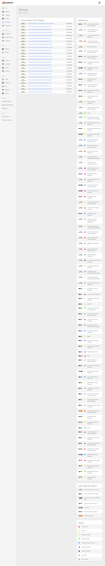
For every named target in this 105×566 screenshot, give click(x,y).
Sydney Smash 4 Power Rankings (88, 346)
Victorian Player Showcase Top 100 (87, 163)
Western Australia (84, 547)
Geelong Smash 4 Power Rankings (89, 438)
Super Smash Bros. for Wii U (88, 493)
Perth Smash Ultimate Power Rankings (88, 168)
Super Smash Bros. (86, 515)
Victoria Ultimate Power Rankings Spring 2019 (39, 83)
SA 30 (84, 113)
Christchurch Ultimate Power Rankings (88, 30)
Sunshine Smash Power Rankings (88, 266)
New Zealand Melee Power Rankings (87, 57)
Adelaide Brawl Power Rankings (88, 472)
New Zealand (83, 559)
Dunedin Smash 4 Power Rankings (89, 366)
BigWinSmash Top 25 (88, 352)
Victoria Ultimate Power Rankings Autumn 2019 (40, 89)
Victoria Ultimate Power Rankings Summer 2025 (40, 35)
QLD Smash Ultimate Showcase (88, 151)
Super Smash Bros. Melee (87, 511)
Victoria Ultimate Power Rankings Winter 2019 (39, 86)
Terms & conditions (7, 120)
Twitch (5, 52)
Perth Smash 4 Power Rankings (88, 341)
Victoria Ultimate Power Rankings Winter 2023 (39, 53)
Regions (6, 90)
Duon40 (84, 304)
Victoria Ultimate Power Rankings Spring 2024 (39, 38)
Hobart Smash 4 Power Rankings (88, 389)
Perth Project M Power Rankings (88, 191)
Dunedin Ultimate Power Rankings (89, 283)
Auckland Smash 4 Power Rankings (89, 406)
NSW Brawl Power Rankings (87, 478)
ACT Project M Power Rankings (88, 455)
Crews (5, 68)
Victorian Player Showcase (86, 102)
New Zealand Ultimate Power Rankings (88, 51)
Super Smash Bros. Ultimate (88, 489)
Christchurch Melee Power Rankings (87, 85)
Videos (5, 49)
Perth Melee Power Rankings (87, 174)
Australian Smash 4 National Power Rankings (89, 325)
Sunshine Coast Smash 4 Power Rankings (89, 444)
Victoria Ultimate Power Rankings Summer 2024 (40, 47)
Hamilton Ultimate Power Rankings (89, 180)
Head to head (7, 37)
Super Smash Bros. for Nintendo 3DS (89, 498)
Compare (6, 34)
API (4, 86)
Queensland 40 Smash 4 (89, 294)
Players (5, 12)
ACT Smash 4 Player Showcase (88, 377)
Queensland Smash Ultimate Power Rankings (89, 41)
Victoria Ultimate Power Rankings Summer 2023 (40, 59)
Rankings (6, 22)
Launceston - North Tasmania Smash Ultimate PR (87, 220)
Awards (5, 71)
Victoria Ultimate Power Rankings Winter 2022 (39, 65)
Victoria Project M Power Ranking (89, 134)
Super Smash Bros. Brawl (87, 503)
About (5, 93)
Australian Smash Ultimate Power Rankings (89, 272)
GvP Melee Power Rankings (87, 417)
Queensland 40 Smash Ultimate (88, 208)
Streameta (4, 108)
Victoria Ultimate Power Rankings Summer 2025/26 (41, 23)
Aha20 (84, 428)
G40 (83, 356)
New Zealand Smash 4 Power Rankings (88, 314)
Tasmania (82, 555)
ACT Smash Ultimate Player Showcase (88, 146)
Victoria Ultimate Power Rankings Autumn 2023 (40, 56)
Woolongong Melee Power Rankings (89, 129)
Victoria (82, 530)
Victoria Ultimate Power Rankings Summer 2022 (40, 71)
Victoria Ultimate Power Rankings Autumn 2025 (40, 32)
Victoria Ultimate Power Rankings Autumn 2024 (40, 44)
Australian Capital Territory (86, 543)
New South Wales (84, 535)
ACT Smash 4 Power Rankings (88, 331)
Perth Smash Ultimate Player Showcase (88, 232)
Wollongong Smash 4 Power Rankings (88, 400)
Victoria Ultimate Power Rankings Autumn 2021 (40, 74)
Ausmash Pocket (6, 101)
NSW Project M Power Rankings (88, 372)
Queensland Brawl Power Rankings (89, 461)
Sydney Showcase (87, 47)
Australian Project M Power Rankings (88, 185)
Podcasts (6, 64)
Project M (83, 507)
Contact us (6, 83)
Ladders (6, 15)
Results (5, 19)
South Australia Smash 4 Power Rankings (89, 308)
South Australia (83, 539)
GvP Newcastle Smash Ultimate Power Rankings (89, 227)
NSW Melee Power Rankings (87, 79)
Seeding (6, 41)
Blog (5, 79)
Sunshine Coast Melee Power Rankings (88, 449)
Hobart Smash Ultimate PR (88, 244)
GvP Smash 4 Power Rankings (87, 289)
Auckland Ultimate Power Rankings (89, 123)
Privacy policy (5, 116)
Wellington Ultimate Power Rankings (87, 74)
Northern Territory (84, 551)
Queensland (83, 526)
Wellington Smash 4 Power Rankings (88, 360)
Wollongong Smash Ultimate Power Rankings (89, 157)
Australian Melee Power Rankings (88, 91)
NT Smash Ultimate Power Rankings (89, 261)
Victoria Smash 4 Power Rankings (88, 299)
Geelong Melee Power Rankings (88, 423)
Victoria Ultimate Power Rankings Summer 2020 (40, 80)
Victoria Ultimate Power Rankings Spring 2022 (39, 62)
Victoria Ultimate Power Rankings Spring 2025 (39, 26)
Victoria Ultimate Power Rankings (88, 36)
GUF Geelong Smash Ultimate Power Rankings (89, 278)
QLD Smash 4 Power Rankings (88, 320)
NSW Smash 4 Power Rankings (88, 383)
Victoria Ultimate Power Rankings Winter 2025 (39, 29)
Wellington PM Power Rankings (88, 68)
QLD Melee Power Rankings (87, 197)
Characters (6, 26)
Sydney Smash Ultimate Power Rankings (88, 108)
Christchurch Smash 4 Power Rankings (88, 394)
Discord (5, 61)
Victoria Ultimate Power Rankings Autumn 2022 (40, 68)
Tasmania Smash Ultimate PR (87, 255)
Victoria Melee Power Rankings (88, 96)
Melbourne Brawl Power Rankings (88, 466)
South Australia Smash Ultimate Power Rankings (89, 117)
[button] (99, 3)
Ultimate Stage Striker (7, 105)
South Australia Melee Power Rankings (88, 24)
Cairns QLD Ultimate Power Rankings (88, 238)
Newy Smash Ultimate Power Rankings (88, 202)
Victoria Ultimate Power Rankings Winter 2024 (39, 41)
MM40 (84, 336)
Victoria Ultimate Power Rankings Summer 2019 (40, 92)
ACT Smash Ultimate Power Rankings (88, 140)
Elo (4, 8)
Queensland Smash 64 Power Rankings (88, 411)
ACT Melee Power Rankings (87, 214)
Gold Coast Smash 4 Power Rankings (88, 432)
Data (20, 12)
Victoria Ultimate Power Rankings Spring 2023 (39, 50)
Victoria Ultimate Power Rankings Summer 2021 (40, 77)
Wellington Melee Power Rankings (89, 62)
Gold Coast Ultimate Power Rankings (88, 249)
